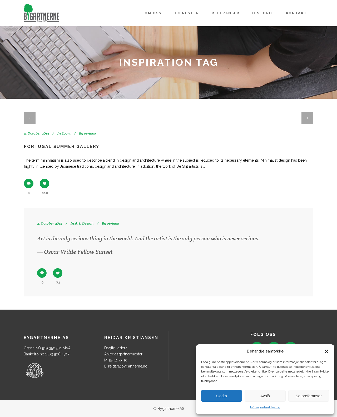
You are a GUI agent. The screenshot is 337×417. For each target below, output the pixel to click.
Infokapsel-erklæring (265, 407)
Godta (221, 396)
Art (77, 223)
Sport (66, 133)
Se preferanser (309, 396)
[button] (326, 351)
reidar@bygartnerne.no (127, 366)
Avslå (265, 396)
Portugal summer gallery (61, 146)
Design (87, 223)
